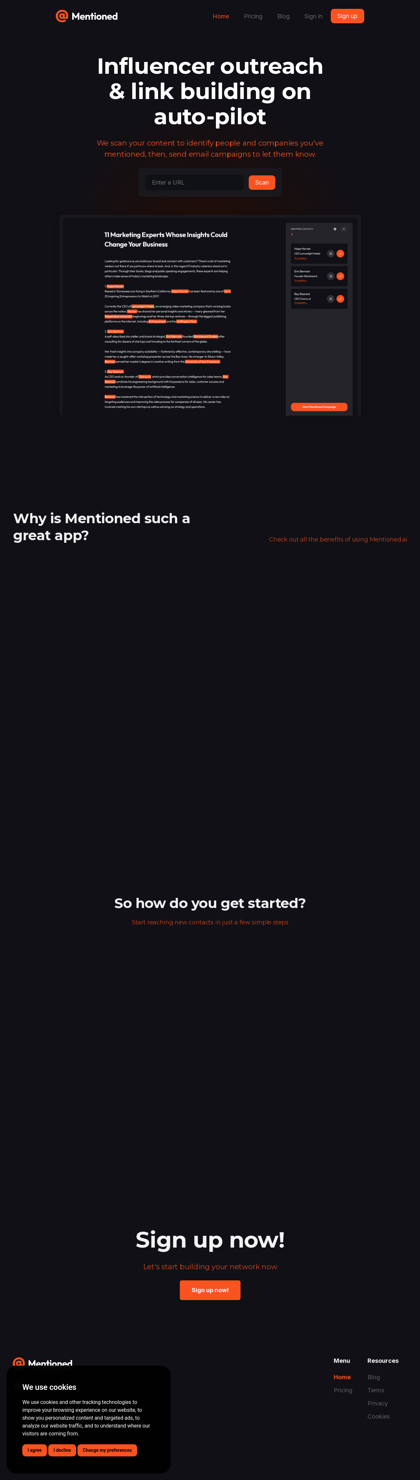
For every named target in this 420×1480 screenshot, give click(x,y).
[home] (86, 13)
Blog (283, 16)
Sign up (347, 15)
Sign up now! (210, 1290)
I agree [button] (35, 1450)
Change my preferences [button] (107, 1450)
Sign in (313, 16)
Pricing (253, 16)
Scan (262, 182)
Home (221, 16)
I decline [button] (62, 1450)
